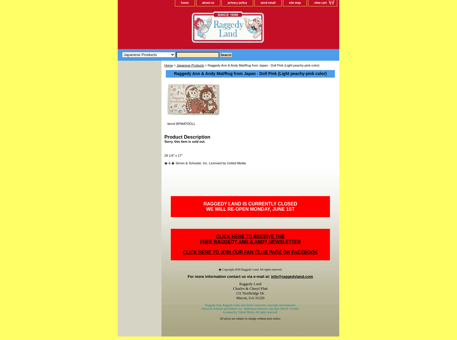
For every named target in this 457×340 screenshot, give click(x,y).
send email (268, 2)
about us (208, 2)
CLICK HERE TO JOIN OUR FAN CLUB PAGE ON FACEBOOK (250, 252)
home (185, 2)
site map (295, 2)
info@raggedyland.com (292, 276)
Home (168, 65)
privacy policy (237, 2)
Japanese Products (190, 65)
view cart (320, 2)
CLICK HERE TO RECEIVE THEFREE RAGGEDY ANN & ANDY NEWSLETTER (250, 239)
